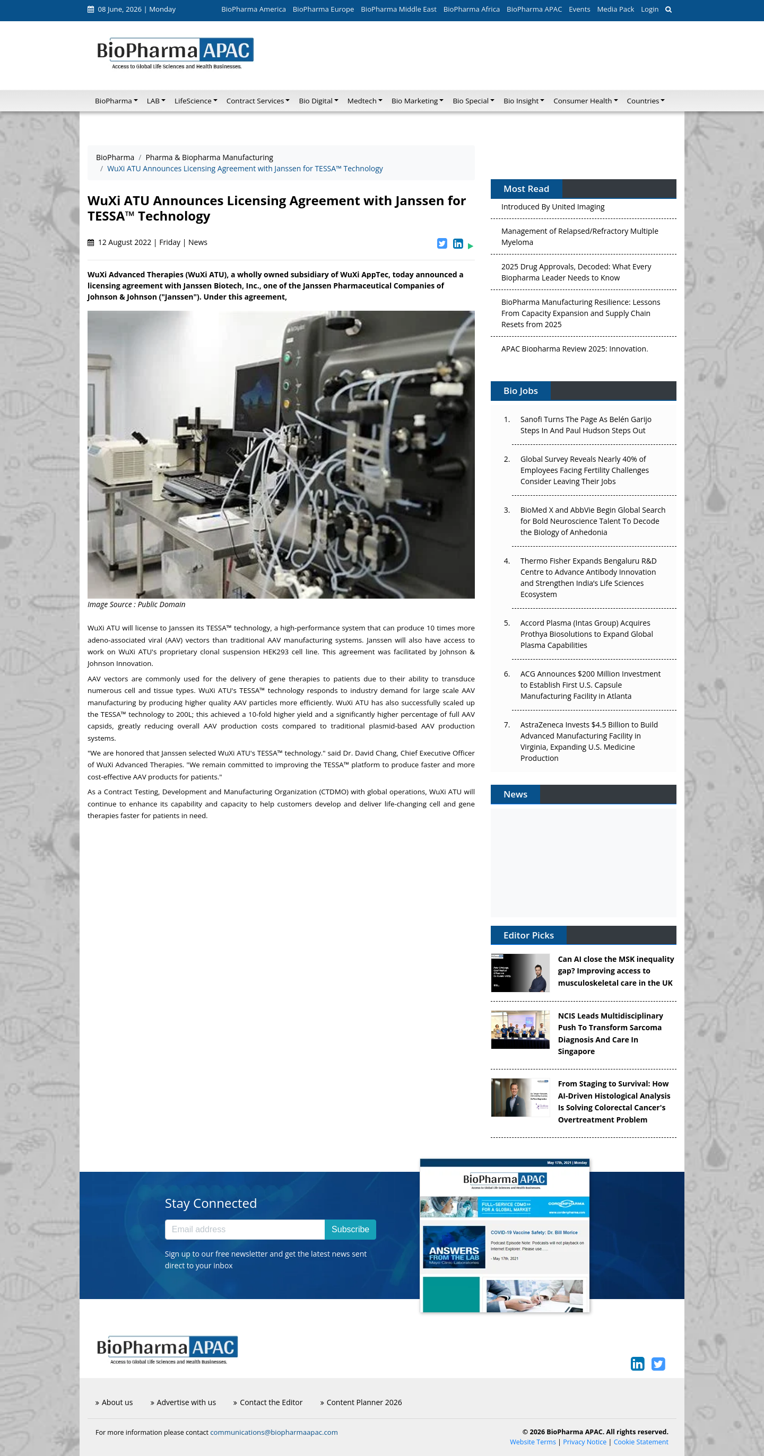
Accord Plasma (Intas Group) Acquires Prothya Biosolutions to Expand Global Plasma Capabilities (586, 634)
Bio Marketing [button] (415, 101)
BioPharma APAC (534, 9)
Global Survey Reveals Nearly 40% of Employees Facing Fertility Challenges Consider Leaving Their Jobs (584, 470)
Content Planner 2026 (361, 1402)
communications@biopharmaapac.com (274, 1432)
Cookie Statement (641, 1441)
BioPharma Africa (472, 9)
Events (579, 9)
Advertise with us (183, 1402)
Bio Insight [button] (521, 101)
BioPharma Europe (323, 9)
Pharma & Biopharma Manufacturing (209, 157)
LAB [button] (153, 101)
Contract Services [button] (255, 101)
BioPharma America (253, 9)
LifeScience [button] (193, 101)
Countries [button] (643, 101)
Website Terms (533, 1441)
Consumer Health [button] (582, 101)
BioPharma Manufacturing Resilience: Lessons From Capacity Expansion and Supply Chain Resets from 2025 (581, 315)
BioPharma (115, 157)
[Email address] (245, 1230)
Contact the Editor (267, 1402)
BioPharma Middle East (399, 9)
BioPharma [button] (113, 101)
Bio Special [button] (471, 101)
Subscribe (350, 1229)
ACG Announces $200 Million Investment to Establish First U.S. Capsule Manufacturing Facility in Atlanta (590, 685)
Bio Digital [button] (315, 101)
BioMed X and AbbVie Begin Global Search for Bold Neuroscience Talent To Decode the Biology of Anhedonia (593, 521)
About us (114, 1402)
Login (649, 9)
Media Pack (615, 9)
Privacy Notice (584, 1441)
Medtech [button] (362, 101)
